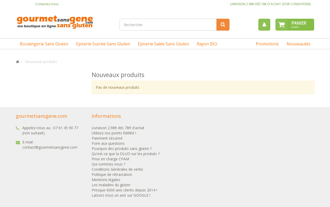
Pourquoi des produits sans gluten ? (122, 148)
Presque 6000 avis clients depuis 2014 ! (124, 190)
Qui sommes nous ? (108, 164)
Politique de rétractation (112, 174)
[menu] (264, 25)
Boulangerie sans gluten (44, 44)
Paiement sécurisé (107, 138)
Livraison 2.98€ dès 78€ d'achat (118, 127)
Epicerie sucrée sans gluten (103, 44)
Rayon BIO (207, 44)
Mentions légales (106, 179)
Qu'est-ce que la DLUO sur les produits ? (126, 153)
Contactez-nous (46, 4)
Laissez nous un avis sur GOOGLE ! (121, 195)
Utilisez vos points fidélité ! (114, 132)
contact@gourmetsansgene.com (49, 147)
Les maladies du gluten (111, 184)
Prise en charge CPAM (110, 158)
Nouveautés (299, 44)
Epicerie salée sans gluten (163, 44)
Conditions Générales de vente (117, 169)
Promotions (267, 44)
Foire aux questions (108, 143)
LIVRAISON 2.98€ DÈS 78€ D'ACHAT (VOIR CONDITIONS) (270, 4)
